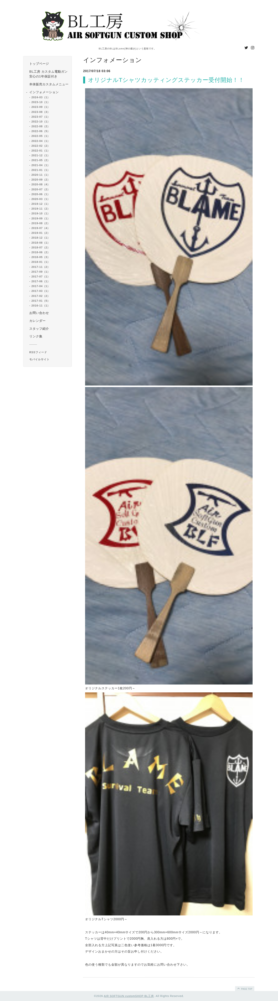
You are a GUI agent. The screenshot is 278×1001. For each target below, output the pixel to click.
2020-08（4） (40, 184)
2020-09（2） (40, 179)
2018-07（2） (40, 247)
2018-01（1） (40, 261)
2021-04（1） (40, 165)
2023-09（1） (40, 106)
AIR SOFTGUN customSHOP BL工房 (129, 996)
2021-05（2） (40, 160)
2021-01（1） (40, 170)
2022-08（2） (40, 126)
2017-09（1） (40, 271)
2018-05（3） (40, 257)
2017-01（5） (40, 300)
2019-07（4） (40, 228)
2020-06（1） (40, 194)
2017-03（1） (40, 290)
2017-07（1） (40, 276)
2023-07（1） (40, 116)
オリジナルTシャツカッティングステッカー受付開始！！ (166, 80)
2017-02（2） (40, 295)
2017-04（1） (40, 286)
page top (244, 988)
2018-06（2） (40, 252)
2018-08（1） (40, 242)
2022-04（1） (40, 140)
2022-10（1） (40, 121)
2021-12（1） (40, 155)
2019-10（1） (40, 213)
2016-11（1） (40, 305)
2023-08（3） (40, 111)
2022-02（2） (40, 145)
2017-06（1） (40, 281)
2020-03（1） (40, 199)
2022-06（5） (40, 131)
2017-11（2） (40, 266)
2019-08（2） (40, 223)
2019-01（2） (40, 232)
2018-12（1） (40, 237)
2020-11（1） (40, 174)
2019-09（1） (40, 218)
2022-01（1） (40, 150)
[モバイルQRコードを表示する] (49, 359)
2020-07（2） (40, 189)
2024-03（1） (40, 97)
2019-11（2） (40, 208)
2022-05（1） (40, 135)
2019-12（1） (40, 203)
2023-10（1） (40, 102)
